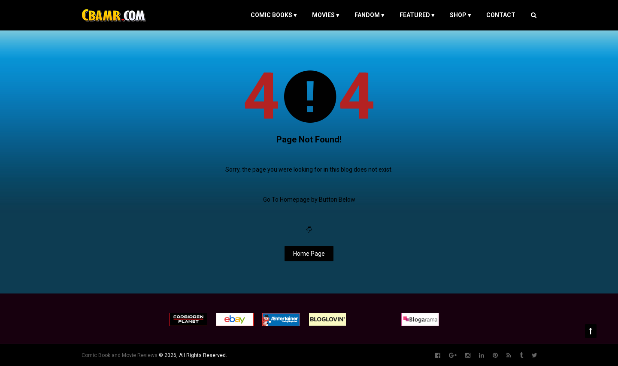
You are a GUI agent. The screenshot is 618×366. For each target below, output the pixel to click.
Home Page (309, 253)
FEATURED (417, 15)
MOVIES (325, 15)
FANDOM (369, 15)
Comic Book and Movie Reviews (120, 355)
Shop (460, 15)
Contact (500, 15)
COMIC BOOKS (274, 15)
